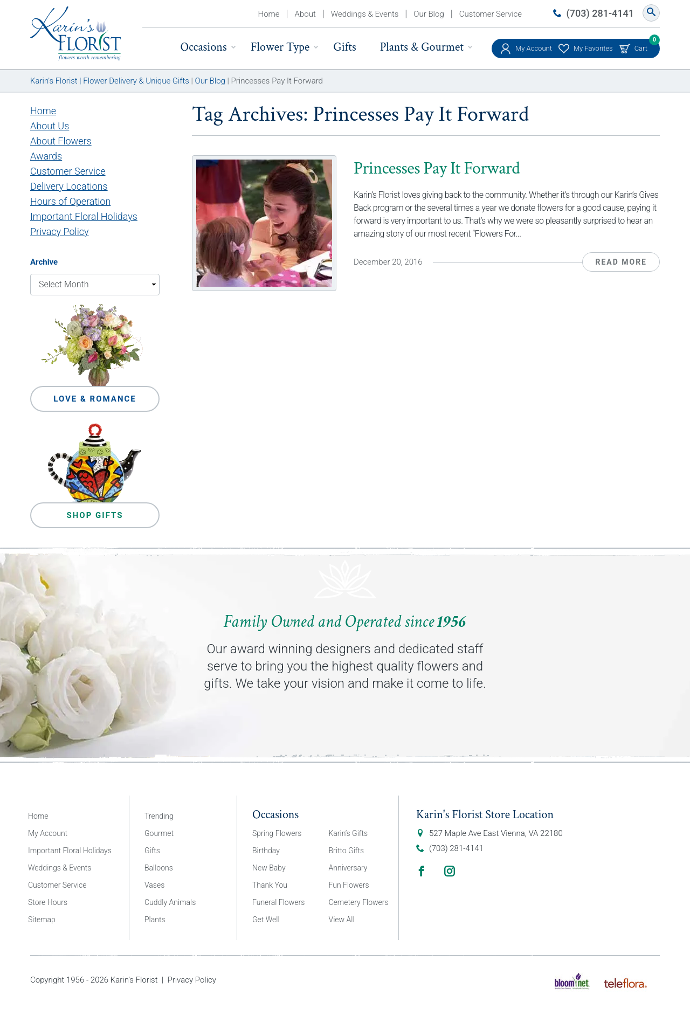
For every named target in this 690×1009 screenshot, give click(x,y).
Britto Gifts (346, 850)
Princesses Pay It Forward (437, 168)
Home (269, 14)
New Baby (269, 867)
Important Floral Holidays (83, 216)
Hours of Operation (70, 201)
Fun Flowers (349, 885)
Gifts (344, 47)
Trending (159, 816)
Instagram (449, 871)
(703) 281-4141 (600, 13)
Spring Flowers (276, 833)
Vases (154, 885)
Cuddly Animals (170, 902)
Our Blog (428, 14)
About (305, 14)
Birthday (266, 850)
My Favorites (593, 48)
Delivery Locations (69, 186)
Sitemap (42, 919)
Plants (154, 919)
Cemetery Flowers (359, 902)
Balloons (158, 867)
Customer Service (490, 14)
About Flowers (61, 141)
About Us (49, 126)
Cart (640, 45)
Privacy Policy (59, 231)
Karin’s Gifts (348, 833)
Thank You (269, 885)
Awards (46, 156)
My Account (533, 48)
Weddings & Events (365, 14)
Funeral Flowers (278, 902)
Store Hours (47, 902)
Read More (621, 262)
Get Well (266, 919)
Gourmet (159, 833)
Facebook (421, 871)
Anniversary (348, 867)
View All (342, 919)
